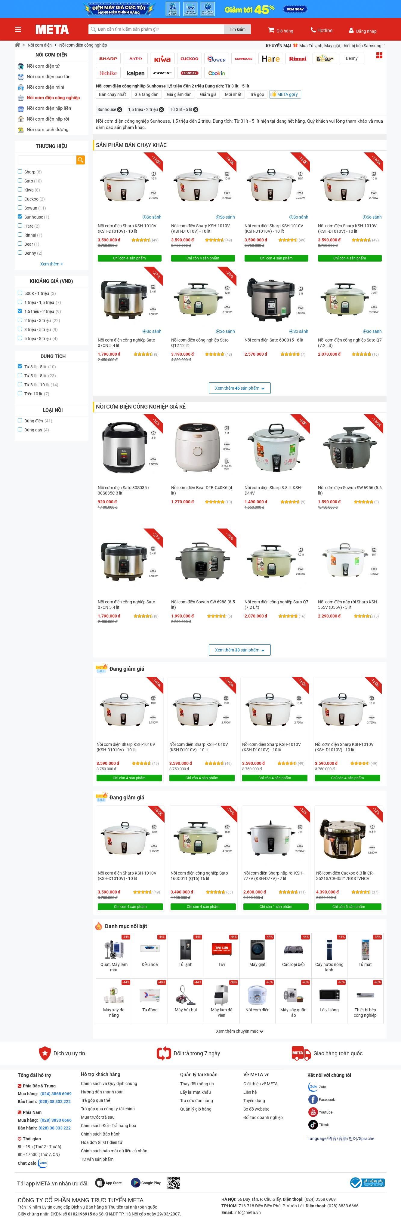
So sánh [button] (154, 217)
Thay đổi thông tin (197, 1083)
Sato (28, 181)
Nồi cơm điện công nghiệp (83, 45)
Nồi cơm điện (40, 45)
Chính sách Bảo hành (101, 1134)
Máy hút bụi (186, 1009)
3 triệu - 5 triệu (41, 329)
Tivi (221, 964)
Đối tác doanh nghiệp (263, 1117)
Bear (28, 244)
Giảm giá (208, 94)
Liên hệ (250, 1092)
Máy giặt (257, 964)
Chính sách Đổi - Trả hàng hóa (108, 1125)
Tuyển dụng (254, 1100)
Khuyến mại (278, 45)
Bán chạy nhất (112, 94)
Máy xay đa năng (114, 1012)
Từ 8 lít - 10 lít (41, 384)
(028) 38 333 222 (55, 1101)
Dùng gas (36, 430)
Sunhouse (33, 217)
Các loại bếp (293, 964)
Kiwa (29, 190)
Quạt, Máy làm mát (114, 967)
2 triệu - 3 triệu (42, 320)
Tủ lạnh (186, 964)
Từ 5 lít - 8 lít (40, 375)
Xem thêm (51, 264)
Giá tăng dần (146, 94)
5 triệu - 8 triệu (41, 338)
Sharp (29, 172)
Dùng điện (38, 420)
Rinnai (30, 235)
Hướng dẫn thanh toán (102, 1092)
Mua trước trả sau (98, 1117)
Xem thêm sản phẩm (239, 388)
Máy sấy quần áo (293, 1012)
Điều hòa (150, 964)
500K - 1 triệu (40, 293)
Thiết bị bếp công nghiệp (365, 1012)
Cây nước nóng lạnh (329, 967)
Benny (30, 253)
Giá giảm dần (179, 94)
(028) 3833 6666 (55, 1120)
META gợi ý (287, 94)
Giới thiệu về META (260, 1083)
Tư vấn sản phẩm (97, 1159)
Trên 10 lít (36, 393)
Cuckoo (31, 199)
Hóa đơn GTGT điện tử (101, 1142)
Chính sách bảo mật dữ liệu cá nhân (114, 1150)
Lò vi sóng (329, 1009)
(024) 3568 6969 (55, 1093)
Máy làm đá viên (222, 1012)
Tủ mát (365, 964)
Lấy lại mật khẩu (195, 1092)
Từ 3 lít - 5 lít (40, 366)
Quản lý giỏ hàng (195, 1109)
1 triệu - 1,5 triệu (42, 302)
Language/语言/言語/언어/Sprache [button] (340, 1138)
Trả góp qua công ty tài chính (108, 1108)
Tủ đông (150, 1009)
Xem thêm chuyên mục (240, 1031)
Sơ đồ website (256, 1109)
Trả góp (257, 94)
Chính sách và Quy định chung (109, 1083)
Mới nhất (233, 94)
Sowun (30, 208)
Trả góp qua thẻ (95, 1100)
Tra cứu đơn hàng (196, 1100)
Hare (28, 226)
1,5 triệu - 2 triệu (42, 311)
